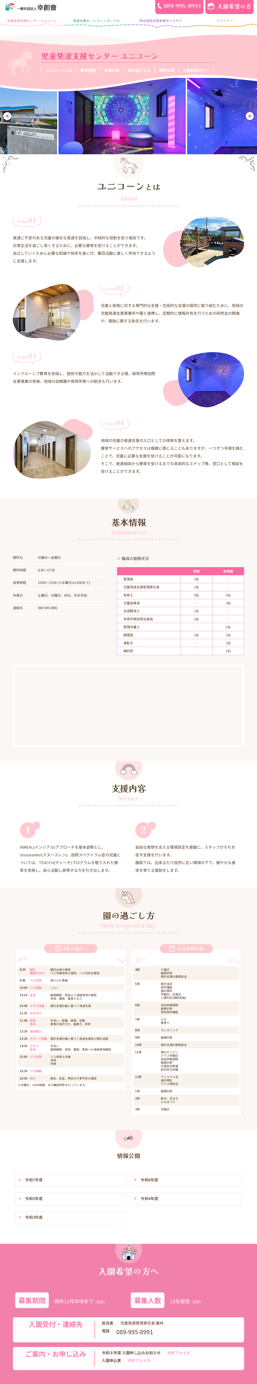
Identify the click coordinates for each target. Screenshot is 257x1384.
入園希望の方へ (196, 70)
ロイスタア (225, 20)
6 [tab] (143, 150)
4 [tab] (124, 150)
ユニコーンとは (59, 70)
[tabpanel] (128, 116)
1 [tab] (95, 150)
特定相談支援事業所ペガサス (160, 20)
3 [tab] (114, 150)
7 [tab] (153, 150)
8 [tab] (162, 150)
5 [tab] (133, 150)
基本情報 (88, 70)
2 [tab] (104, 150)
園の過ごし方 (139, 70)
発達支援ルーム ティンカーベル (96, 20)
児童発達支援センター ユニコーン (32, 20)
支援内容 (111, 70)
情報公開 (166, 70)
